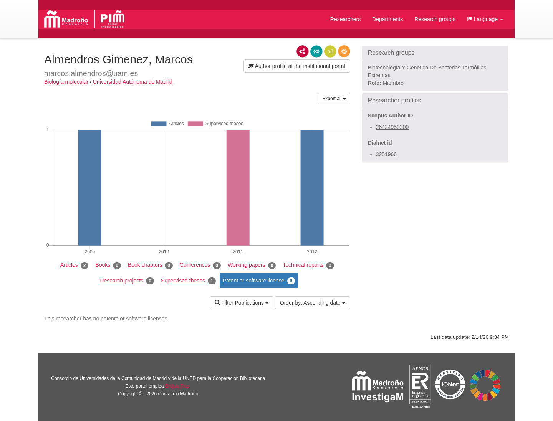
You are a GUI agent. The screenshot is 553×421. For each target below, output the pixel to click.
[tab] (435, 53)
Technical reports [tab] (308, 265)
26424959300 (392, 127)
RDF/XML (302, 51)
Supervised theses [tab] (188, 280)
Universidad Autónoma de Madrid (132, 82)
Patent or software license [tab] (259, 280)
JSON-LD (316, 51)
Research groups (434, 19)
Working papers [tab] (252, 265)
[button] (485, 19)
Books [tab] (108, 265)
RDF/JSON (344, 51)
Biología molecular (66, 82)
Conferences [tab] (200, 265)
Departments (387, 19)
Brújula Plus (177, 386)
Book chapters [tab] (150, 265)
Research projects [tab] (127, 280)
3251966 (386, 154)
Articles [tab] (74, 265)
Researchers (345, 19)
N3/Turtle (330, 51)
